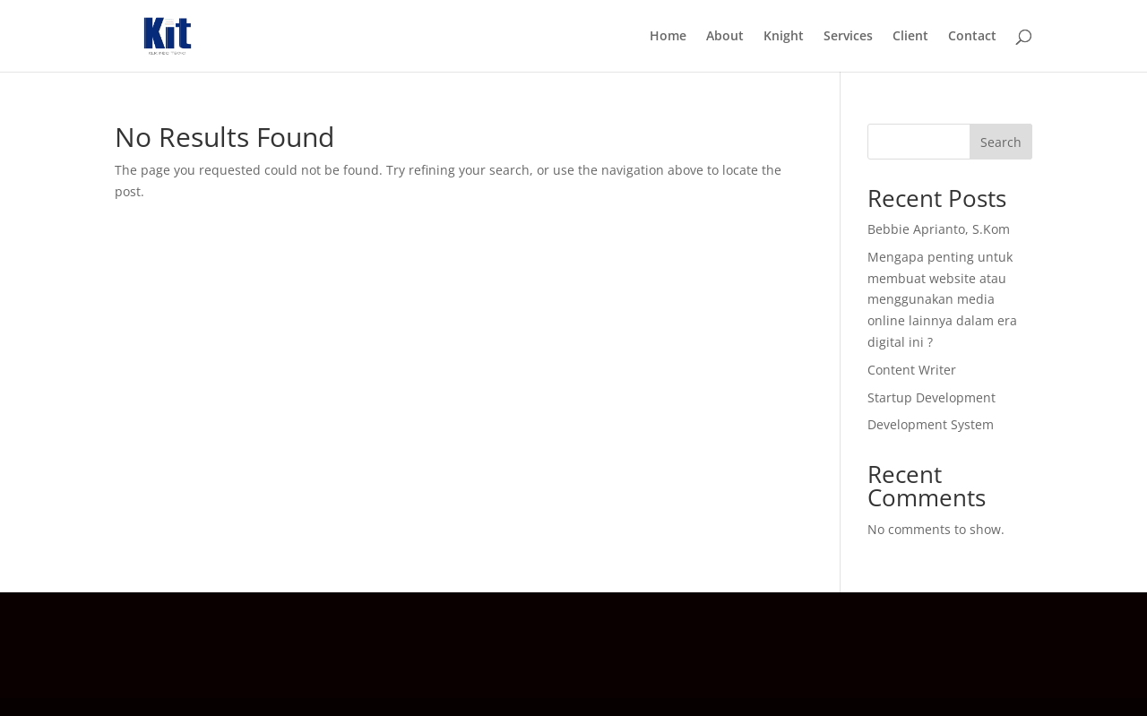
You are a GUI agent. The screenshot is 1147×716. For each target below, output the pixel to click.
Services (848, 37)
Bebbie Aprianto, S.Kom (938, 228)
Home (668, 37)
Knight (783, 37)
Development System (930, 424)
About (725, 37)
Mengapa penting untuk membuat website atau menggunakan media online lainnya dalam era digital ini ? (942, 299)
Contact (972, 37)
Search (1001, 142)
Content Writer (911, 369)
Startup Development (931, 397)
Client (910, 37)
